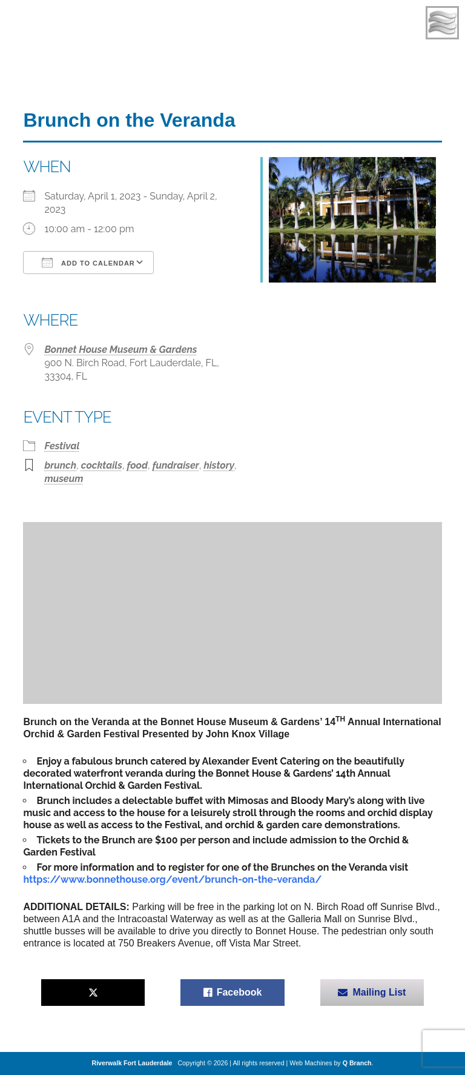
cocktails (101, 465)
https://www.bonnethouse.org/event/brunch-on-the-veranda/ (172, 879)
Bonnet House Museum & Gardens (120, 349)
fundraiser (176, 465)
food (137, 465)
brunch (60, 465)
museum (63, 478)
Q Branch (357, 1063)
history (218, 465)
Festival (61, 446)
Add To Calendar (88, 262)
